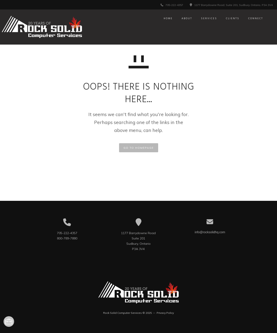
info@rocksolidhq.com (210, 232)
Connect (250, 19)
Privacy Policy (165, 312)
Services (204, 19)
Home (163, 19)
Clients (227, 19)
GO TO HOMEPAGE (138, 147)
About (181, 19)
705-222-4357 (174, 5)
